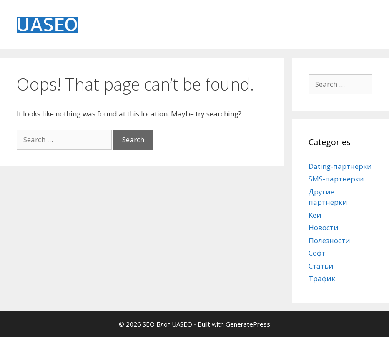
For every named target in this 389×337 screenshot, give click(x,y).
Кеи (315, 215)
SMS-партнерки (336, 179)
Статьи (321, 266)
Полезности (329, 240)
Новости (324, 227)
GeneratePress (248, 324)
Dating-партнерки (340, 166)
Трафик (322, 278)
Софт (317, 253)
